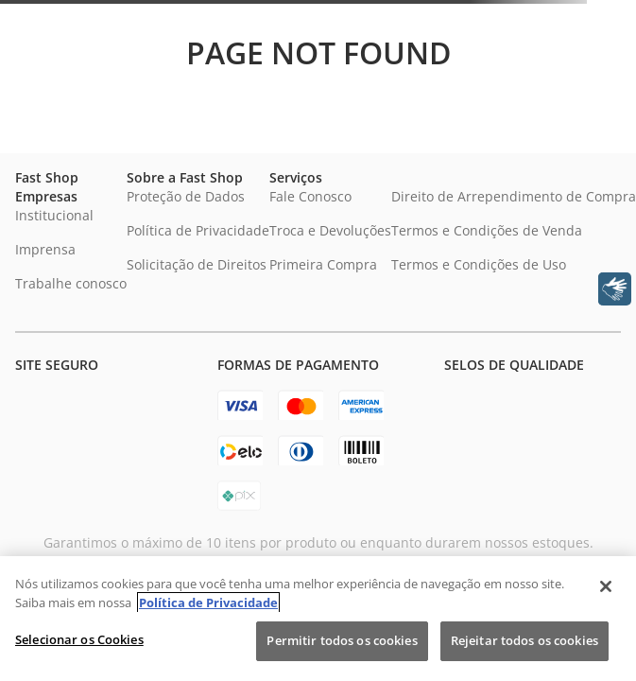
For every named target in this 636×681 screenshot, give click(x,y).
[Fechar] (606, 586)
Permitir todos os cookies (341, 640)
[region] (318, 618)
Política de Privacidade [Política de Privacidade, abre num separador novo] (208, 602)
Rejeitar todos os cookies (524, 640)
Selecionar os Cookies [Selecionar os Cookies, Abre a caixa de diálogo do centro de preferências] (79, 639)
